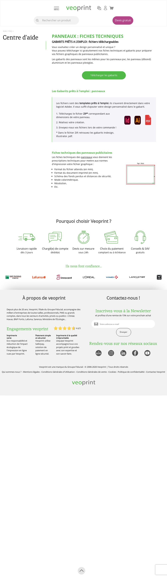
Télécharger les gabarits (103, 75)
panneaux (86, 157)
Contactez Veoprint (155, 371)
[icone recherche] (37, 20)
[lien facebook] (135, 353)
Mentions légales (31, 371)
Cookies (112, 371)
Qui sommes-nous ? (11, 371)
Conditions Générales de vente (91, 371)
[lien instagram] (110, 353)
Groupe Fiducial (75, 366)
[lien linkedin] (123, 353)
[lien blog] (98, 353)
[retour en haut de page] (81, 571)
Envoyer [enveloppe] (123, 332)
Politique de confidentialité (131, 371)
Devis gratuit (123, 20)
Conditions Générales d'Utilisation (58, 371)
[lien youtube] (147, 353)
